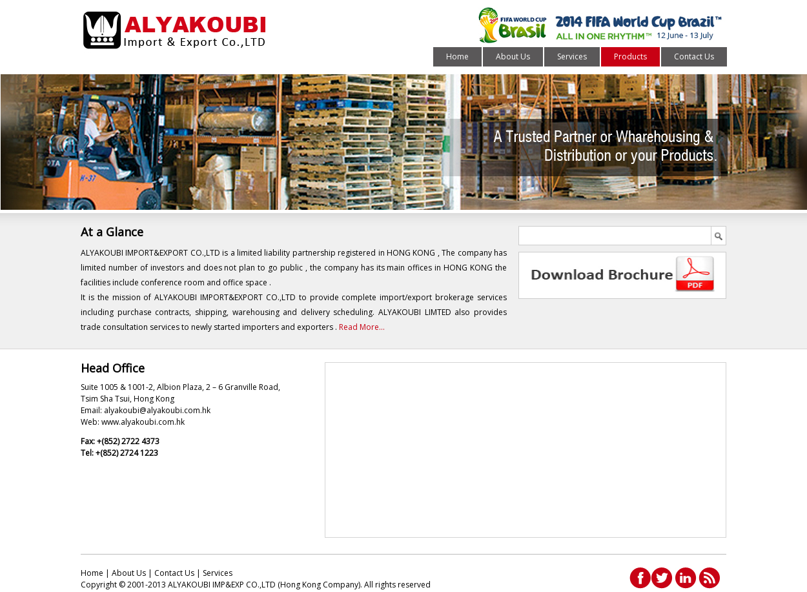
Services (572, 56)
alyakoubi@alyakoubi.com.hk (157, 410)
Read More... (362, 327)
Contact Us (694, 56)
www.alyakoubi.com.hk (143, 421)
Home (457, 56)
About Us (513, 56)
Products (630, 56)
